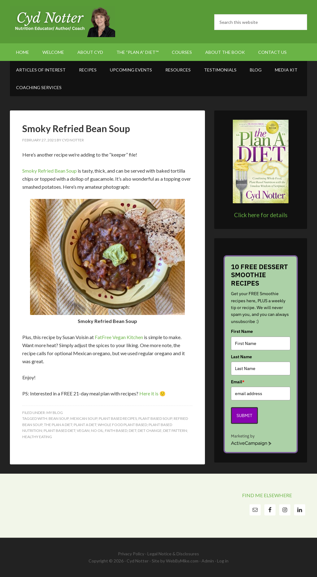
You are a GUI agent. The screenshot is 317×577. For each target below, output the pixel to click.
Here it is (148, 393)
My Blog (54, 412)
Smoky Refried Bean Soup (76, 128)
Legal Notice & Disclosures (173, 553)
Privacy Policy (131, 553)
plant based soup (155, 418)
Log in (222, 560)
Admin (208, 560)
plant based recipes (118, 418)
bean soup (59, 418)
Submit (244, 415)
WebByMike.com (182, 560)
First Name (242, 331)
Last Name (241, 357)
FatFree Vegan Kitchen (119, 337)
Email (238, 382)
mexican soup (83, 418)
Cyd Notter (62, 21)
